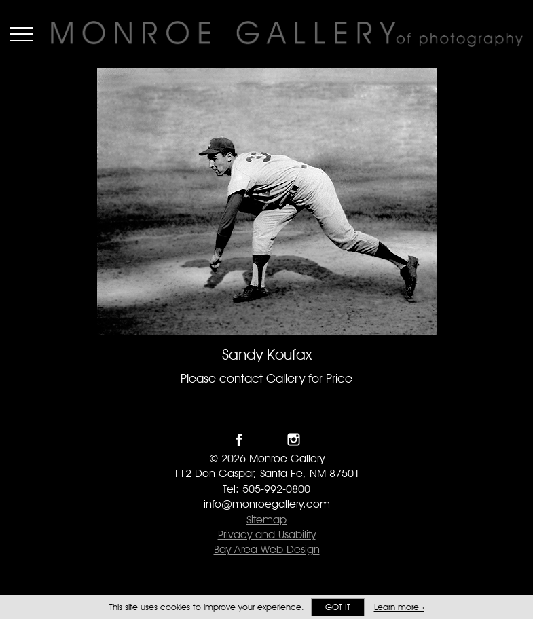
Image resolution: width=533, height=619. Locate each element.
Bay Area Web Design (267, 549)
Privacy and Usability (267, 534)
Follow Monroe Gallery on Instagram (294, 439)
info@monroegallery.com (267, 504)
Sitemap (266, 519)
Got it (337, 607)
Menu (21, 34)
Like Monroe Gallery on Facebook (239, 439)
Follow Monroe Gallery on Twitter (266, 439)
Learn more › (399, 607)
